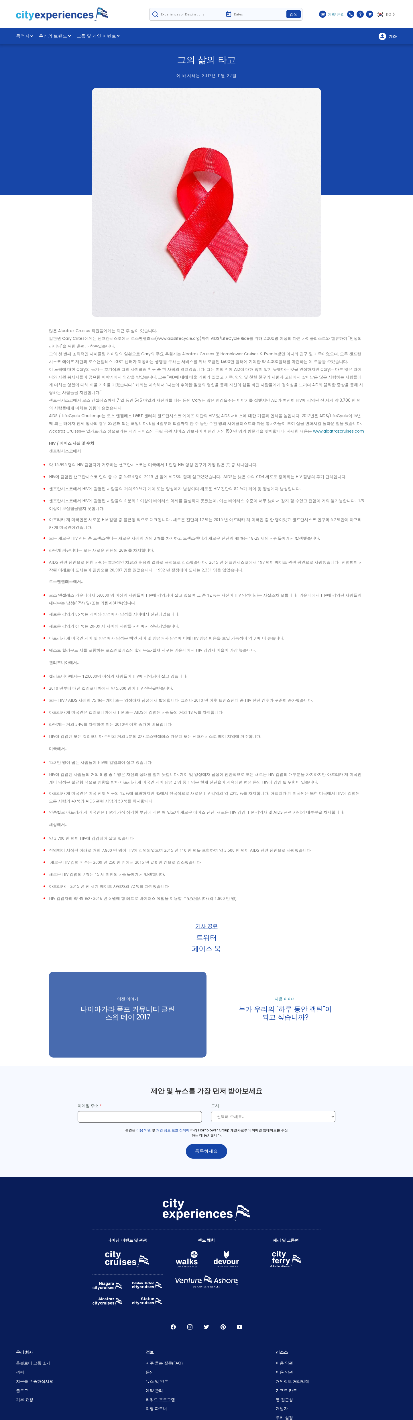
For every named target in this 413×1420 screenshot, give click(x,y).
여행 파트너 (156, 1408)
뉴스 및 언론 (157, 1381)
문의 (150, 1372)
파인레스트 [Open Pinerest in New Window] (223, 1327)
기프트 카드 (286, 1390)
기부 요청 (24, 1399)
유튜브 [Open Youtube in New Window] (239, 1327)
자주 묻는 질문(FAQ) (164, 1363)
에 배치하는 (206, 75)
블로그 (22, 1390)
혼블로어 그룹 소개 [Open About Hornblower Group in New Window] (33, 1363)
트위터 (206, 937)
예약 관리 (154, 1390)
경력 (20, 1372)
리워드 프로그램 (160, 1399)
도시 (215, 1105)
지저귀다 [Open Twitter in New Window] (206, 1327)
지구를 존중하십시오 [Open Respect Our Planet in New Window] (34, 1381)
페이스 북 (206, 948)
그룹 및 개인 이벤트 (98, 36)
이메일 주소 (88, 1105)
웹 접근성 (284, 1399)
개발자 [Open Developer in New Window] (282, 1408)
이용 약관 (143, 1130)
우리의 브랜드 (55, 36)
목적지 (24, 36)
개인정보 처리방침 (292, 1381)
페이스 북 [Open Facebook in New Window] (173, 1327)
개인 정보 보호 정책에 (173, 1130)
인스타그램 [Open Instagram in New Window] (189, 1327)
